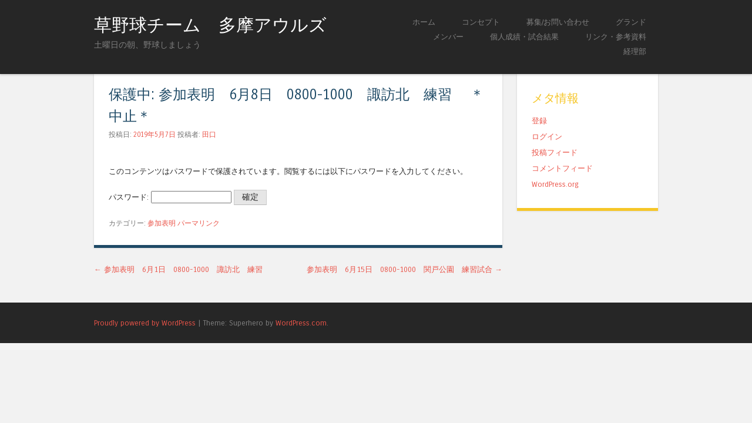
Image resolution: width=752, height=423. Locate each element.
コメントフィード (562, 168)
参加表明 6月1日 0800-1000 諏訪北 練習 (178, 269)
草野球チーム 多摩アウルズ (210, 25)
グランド (631, 22)
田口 (209, 134)
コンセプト (481, 22)
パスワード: (170, 197)
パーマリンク (198, 223)
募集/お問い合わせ (557, 22)
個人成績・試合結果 (524, 36)
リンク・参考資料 (615, 36)
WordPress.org (555, 184)
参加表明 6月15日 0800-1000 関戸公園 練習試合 (404, 269)
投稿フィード (555, 152)
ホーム (423, 22)
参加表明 (161, 223)
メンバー (448, 36)
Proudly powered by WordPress (145, 322)
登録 (539, 120)
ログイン (547, 136)
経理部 (634, 51)
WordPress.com (301, 322)
